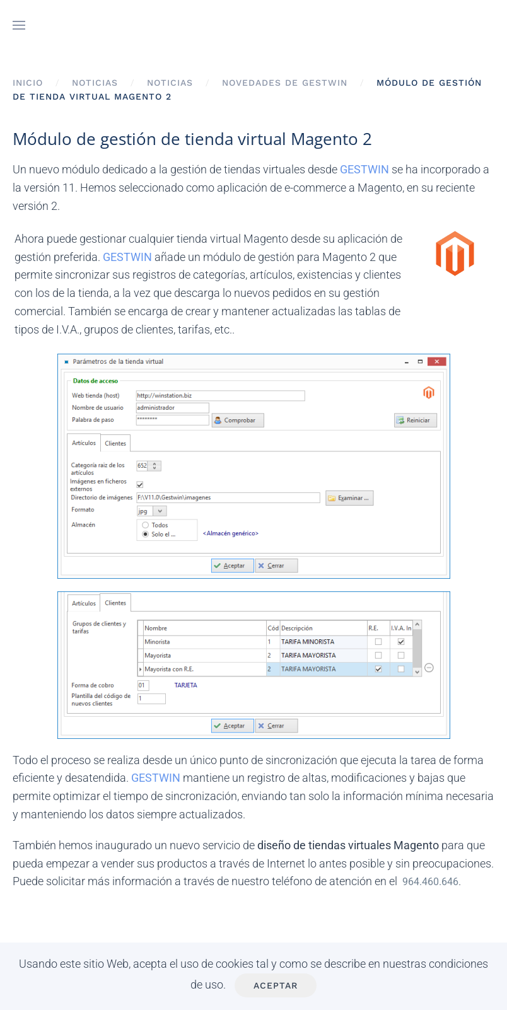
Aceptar (276, 985)
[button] (19, 25)
